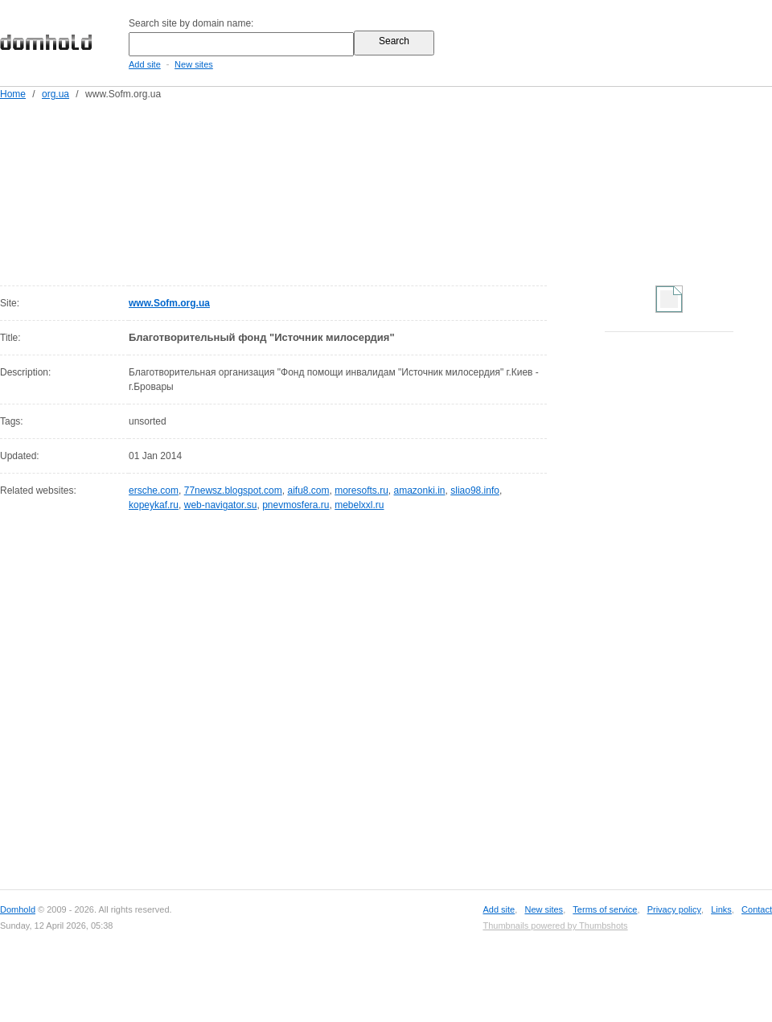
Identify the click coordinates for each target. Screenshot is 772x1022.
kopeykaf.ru (154, 505)
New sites (194, 64)
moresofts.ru (361, 490)
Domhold (17, 909)
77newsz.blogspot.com (233, 490)
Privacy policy (674, 909)
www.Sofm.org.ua (169, 303)
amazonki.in (420, 490)
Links (721, 909)
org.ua (55, 94)
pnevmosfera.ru (295, 505)
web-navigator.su (220, 505)
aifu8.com (308, 490)
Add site (145, 64)
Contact (756, 909)
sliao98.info (474, 490)
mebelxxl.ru (359, 505)
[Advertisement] (213, 189)
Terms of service (605, 909)
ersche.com (154, 490)
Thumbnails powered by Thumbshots (554, 925)
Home (13, 94)
